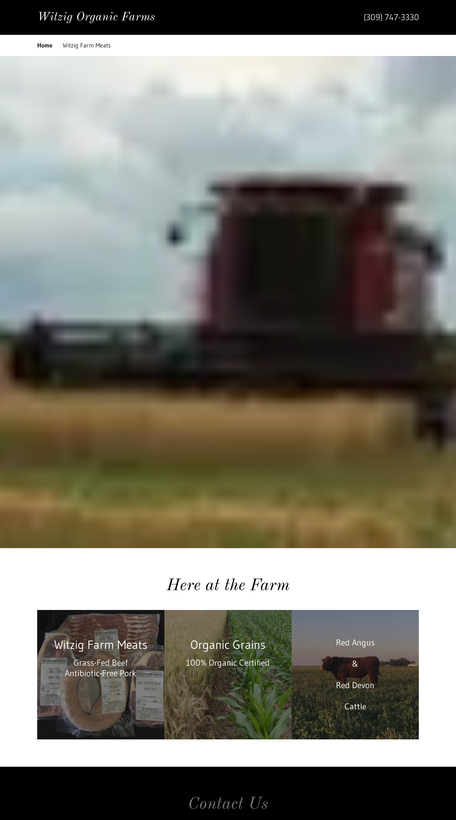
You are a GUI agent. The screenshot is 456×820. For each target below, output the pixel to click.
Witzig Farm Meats (87, 45)
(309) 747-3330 (391, 17)
